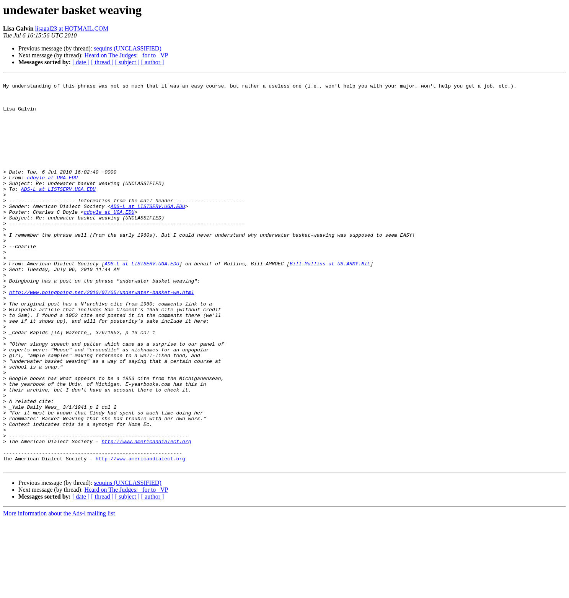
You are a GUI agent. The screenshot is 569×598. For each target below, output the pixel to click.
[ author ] (152, 62)
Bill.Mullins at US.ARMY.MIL (330, 301)
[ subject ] (127, 62)
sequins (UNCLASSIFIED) (127, 48)
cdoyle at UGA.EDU (52, 198)
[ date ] (81, 62)
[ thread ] (102, 62)
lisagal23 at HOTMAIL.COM (72, 28)
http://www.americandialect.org (146, 514)
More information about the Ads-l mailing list (59, 591)
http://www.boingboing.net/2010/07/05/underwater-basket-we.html (101, 335)
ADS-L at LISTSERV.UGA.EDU (58, 211)
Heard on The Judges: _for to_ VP (126, 55)
